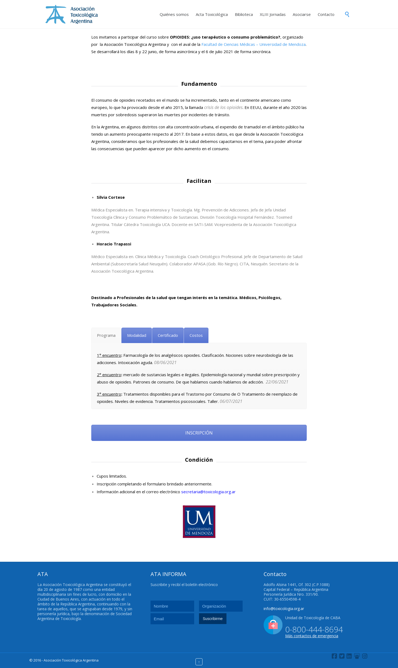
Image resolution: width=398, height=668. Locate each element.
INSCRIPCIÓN (199, 433)
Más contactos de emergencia (311, 635)
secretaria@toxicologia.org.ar (208, 491)
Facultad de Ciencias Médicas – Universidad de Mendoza (253, 44)
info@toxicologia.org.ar (284, 608)
